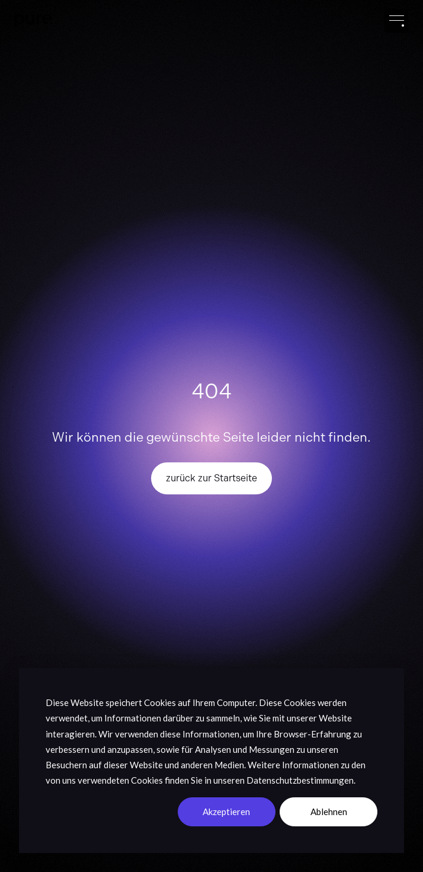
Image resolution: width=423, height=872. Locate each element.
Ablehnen (328, 811)
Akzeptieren (226, 811)
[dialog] (211, 760)
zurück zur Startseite (211, 478)
